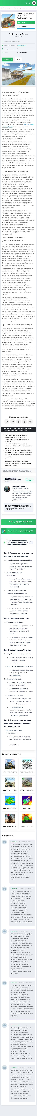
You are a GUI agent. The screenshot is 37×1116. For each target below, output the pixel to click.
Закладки (22, 27)
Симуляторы (21, 45)
